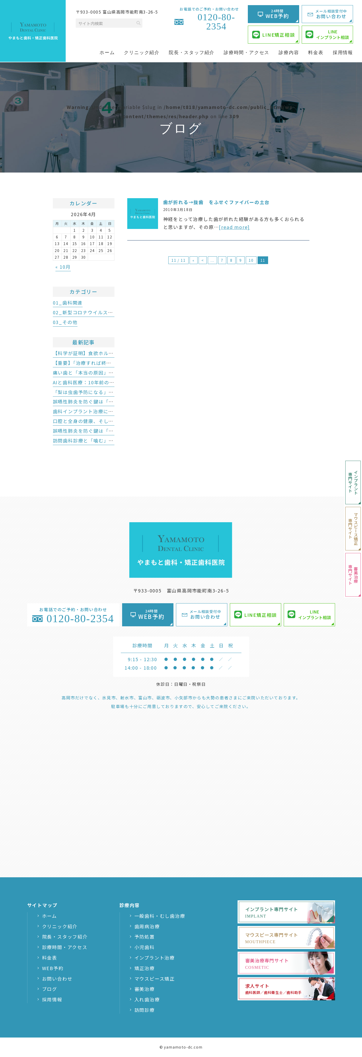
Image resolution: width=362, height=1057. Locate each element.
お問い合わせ (57, 978)
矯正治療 (144, 968)
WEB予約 (53, 968)
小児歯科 (144, 947)
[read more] (234, 227)
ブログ (49, 988)
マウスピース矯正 (154, 978)
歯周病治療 (147, 926)
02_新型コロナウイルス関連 (85, 312)
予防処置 (144, 936)
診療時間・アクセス (64, 947)
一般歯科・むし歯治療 (159, 915)
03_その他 (65, 322)
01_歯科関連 (68, 302)
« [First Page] (193, 260)
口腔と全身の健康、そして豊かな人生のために (106, 421)
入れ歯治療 (147, 999)
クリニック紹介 (60, 926)
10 (251, 260)
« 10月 (63, 266)
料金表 (49, 957)
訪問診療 (144, 1009)
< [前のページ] (202, 260)
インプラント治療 (154, 957)
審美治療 (144, 988)
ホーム (49, 915)
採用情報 (52, 999)
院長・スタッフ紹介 (65, 936)
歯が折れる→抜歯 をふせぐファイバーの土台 (216, 202)
